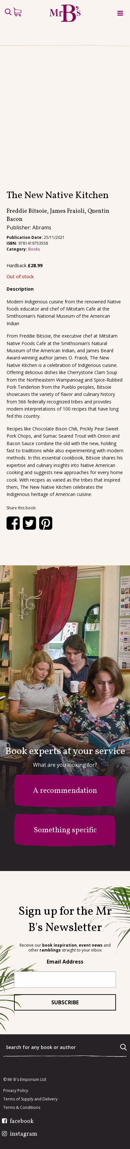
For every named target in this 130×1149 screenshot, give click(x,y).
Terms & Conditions (21, 1108)
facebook (22, 1122)
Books (34, 265)
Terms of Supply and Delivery (30, 1099)
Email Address (65, 962)
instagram (23, 1135)
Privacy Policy (15, 1091)
